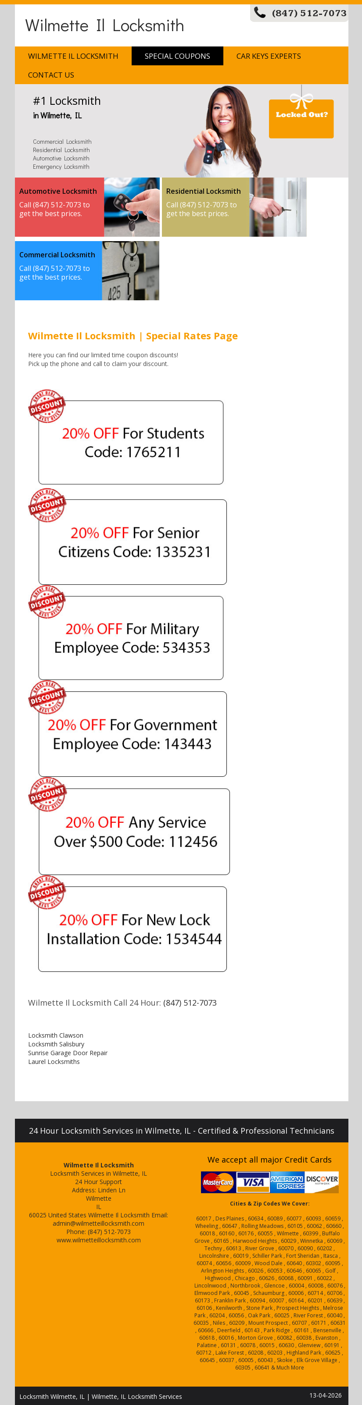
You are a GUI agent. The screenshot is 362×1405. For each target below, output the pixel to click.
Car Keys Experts (269, 56)
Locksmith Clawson (55, 1035)
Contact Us (51, 75)
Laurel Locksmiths (54, 1061)
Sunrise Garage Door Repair (68, 1053)
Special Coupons (177, 56)
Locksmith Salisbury (56, 1044)
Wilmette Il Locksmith (104, 24)
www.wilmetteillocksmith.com (99, 1240)
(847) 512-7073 (309, 13)
